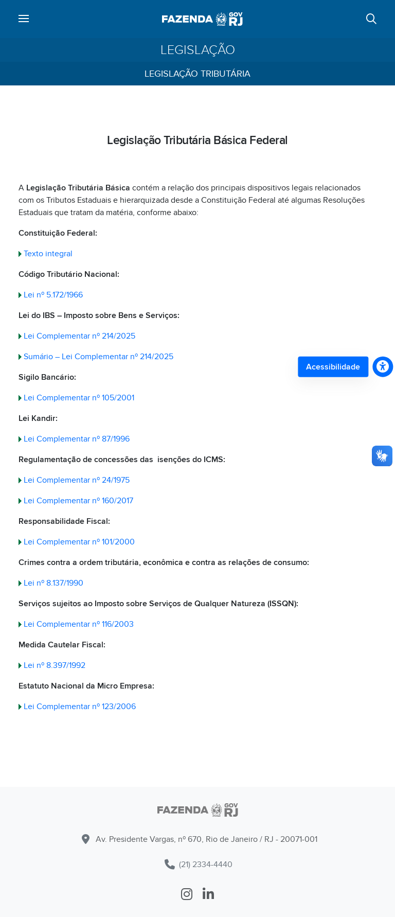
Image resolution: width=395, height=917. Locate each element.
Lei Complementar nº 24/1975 (77, 480)
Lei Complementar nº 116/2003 (79, 624)
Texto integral (48, 254)
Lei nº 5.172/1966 (53, 295)
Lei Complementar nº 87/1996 (77, 439)
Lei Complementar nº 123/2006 (80, 706)
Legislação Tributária (197, 73)
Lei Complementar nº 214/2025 (79, 336)
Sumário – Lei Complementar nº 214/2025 (98, 356)
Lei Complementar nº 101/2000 (79, 542)
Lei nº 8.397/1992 (54, 665)
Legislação (197, 50)
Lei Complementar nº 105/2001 (79, 398)
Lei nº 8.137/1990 (53, 583)
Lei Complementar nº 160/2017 (78, 501)
